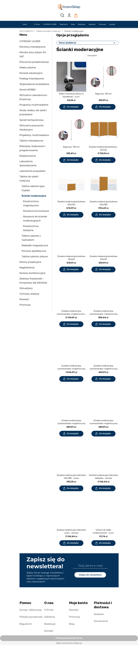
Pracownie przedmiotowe (34, 62)
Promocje (25, 305)
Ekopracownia (28, 156)
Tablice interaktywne (31, 140)
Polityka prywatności (31, 617)
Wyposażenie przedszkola (34, 84)
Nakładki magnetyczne (35, 245)
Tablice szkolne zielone (35, 256)
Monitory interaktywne (33, 47)
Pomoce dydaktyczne (34, 251)
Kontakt (48, 631)
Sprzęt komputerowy (32, 120)
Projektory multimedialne (34, 135)
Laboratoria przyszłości (33, 171)
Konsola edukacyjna (31, 73)
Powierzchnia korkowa (36, 211)
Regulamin (26, 624)
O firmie (49, 610)
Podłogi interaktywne (32, 78)
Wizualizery (26, 288)
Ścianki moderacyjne (34, 195)
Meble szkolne (28, 67)
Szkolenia (49, 617)
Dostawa (99, 614)
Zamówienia (101, 621)
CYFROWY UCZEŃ (30, 41)
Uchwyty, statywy (29, 293)
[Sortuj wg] (102, 55)
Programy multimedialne (34, 104)
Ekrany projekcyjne (30, 262)
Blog (71, 624)
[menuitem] (25, 24)
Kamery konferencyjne (32, 273)
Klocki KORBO (28, 89)
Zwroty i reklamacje (31, 610)
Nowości (24, 299)
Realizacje (50, 624)
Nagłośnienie (27, 267)
